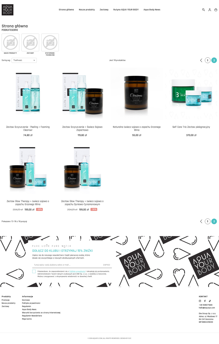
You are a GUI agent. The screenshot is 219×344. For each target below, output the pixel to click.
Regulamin (26, 306)
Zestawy (104, 9)
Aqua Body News (152, 9)
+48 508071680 (205, 305)
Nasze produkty (87, 9)
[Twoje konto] (209, 9)
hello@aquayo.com (207, 307)
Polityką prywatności (77, 271)
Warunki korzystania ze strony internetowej (41, 312)
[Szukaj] (203, 9)
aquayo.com (97, 338)
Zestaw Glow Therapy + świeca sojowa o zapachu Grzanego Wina (27, 203)
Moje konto (27, 319)
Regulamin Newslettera (32, 315)
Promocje (5, 300)
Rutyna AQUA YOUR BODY (126, 9)
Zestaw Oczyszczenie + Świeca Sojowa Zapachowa (82, 128)
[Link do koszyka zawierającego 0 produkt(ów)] (216, 9)
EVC (129, 338)
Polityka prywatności (31, 303)
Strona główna (66, 9)
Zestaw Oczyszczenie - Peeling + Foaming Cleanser (28, 128)
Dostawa (26, 300)
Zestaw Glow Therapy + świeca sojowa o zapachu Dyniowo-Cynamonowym (82, 203)
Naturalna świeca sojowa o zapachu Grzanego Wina (137, 128)
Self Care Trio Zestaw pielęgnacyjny (191, 127)
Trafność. (24, 60)
